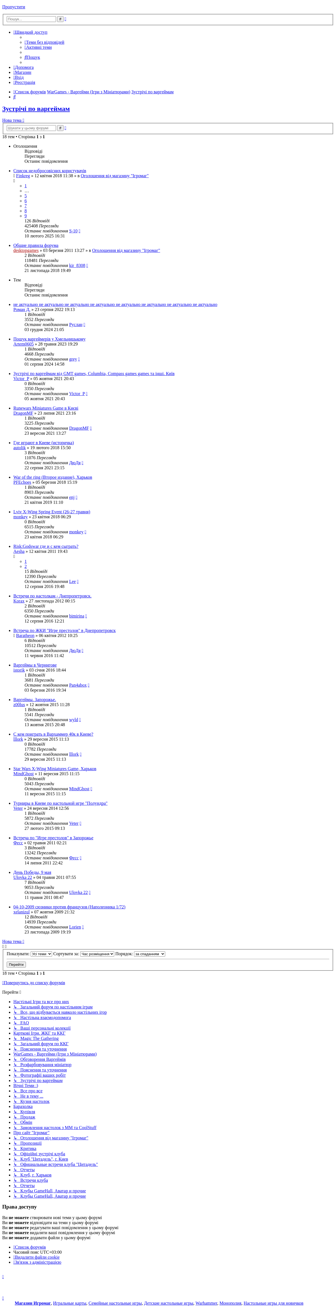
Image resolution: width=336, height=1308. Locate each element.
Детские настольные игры (168, 1303)
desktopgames (26, 250)
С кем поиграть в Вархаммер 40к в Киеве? (53, 734)
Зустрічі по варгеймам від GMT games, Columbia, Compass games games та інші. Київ (94, 373)
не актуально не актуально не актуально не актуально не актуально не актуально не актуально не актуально (115, 304)
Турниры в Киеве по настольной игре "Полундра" (60, 803)
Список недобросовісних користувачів (49, 170)
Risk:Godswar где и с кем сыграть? (45, 546)
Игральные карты (69, 1303)
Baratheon (25, 635)
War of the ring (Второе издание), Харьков (52, 477)
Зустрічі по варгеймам (36, 108)
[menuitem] (44, 42)
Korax (19, 601)
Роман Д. (21, 309)
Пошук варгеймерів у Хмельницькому (49, 339)
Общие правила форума (36, 245)
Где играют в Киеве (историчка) (43, 442)
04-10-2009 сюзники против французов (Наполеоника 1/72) (69, 907)
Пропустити (13, 6)
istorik (19, 670)
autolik (19, 447)
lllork (18, 739)
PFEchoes (22, 482)
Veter (18, 808)
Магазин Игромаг (33, 1303)
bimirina (76, 616)
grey (73, 359)
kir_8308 (77, 265)
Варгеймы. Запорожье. (34, 699)
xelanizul (21, 912)
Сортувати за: (83, 953)
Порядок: (140, 953)
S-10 (73, 230)
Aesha (19, 551)
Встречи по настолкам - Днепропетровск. (52, 596)
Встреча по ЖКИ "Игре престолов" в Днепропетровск (64, 630)
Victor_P (21, 378)
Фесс (18, 842)
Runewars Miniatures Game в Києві (45, 408)
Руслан (75, 324)
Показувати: (29, 953)
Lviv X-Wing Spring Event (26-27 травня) (51, 511)
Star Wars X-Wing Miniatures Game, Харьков (54, 768)
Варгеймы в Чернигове (35, 665)
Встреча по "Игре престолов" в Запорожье (53, 837)
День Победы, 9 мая (32, 872)
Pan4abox (78, 685)
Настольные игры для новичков (273, 1303)
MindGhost (23, 773)
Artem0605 (23, 344)
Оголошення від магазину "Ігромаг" (115, 175)
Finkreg (23, 175)
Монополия (231, 1303)
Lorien (75, 927)
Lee (72, 581)
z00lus (19, 704)
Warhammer (206, 1303)
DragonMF (23, 413)
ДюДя (75, 462)
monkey (20, 516)
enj (72, 497)
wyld (73, 719)
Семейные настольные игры (115, 1303)
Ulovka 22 (22, 877)
